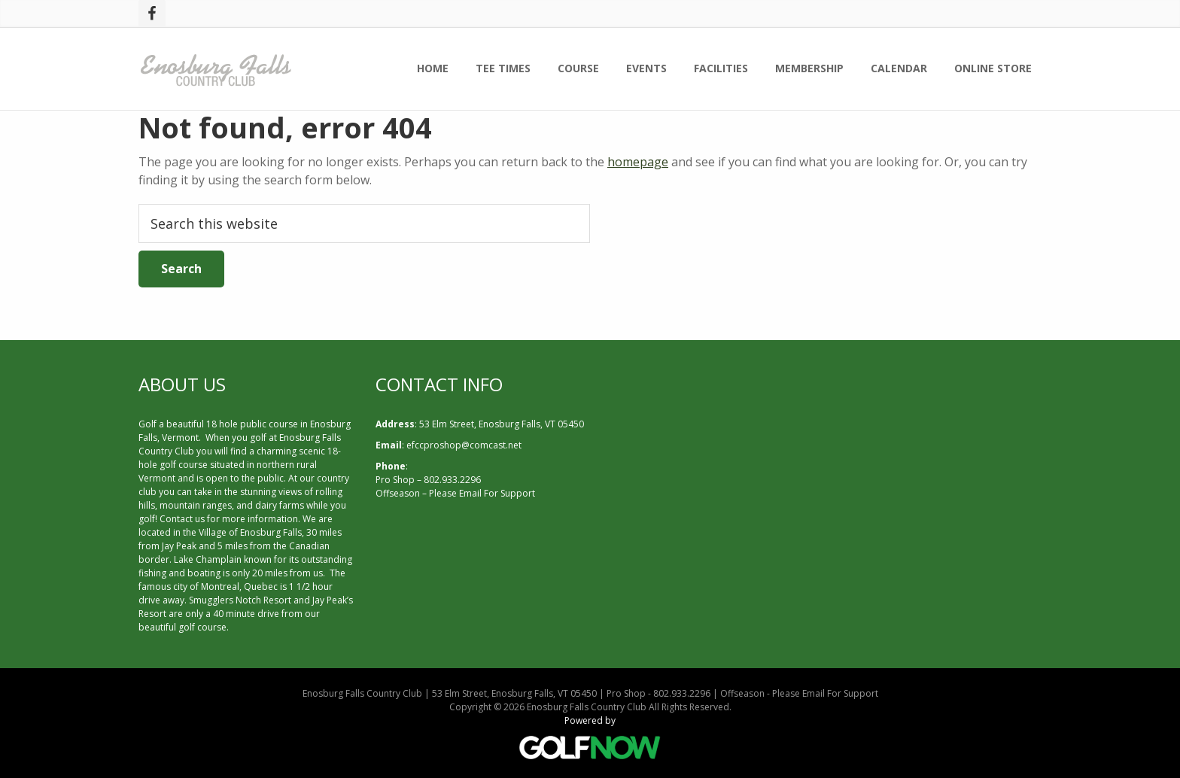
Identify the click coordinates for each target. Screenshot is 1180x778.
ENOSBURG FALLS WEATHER (827, 430)
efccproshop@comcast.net (464, 445)
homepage (637, 161)
